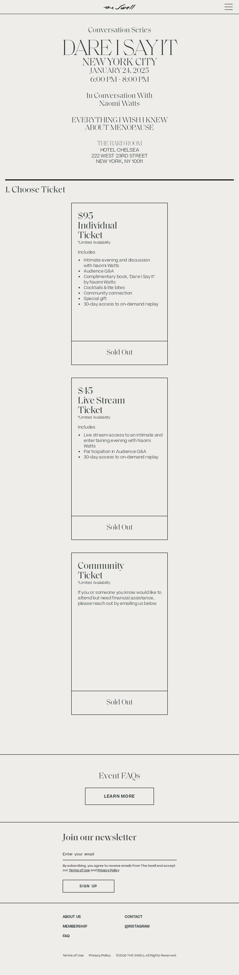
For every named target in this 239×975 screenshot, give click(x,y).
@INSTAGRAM (137, 926)
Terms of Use (79, 870)
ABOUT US (72, 916)
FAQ (66, 936)
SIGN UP (88, 886)
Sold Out (119, 353)
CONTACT (134, 916)
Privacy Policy (108, 870)
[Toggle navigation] (226, 6)
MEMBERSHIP (75, 926)
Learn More (119, 796)
